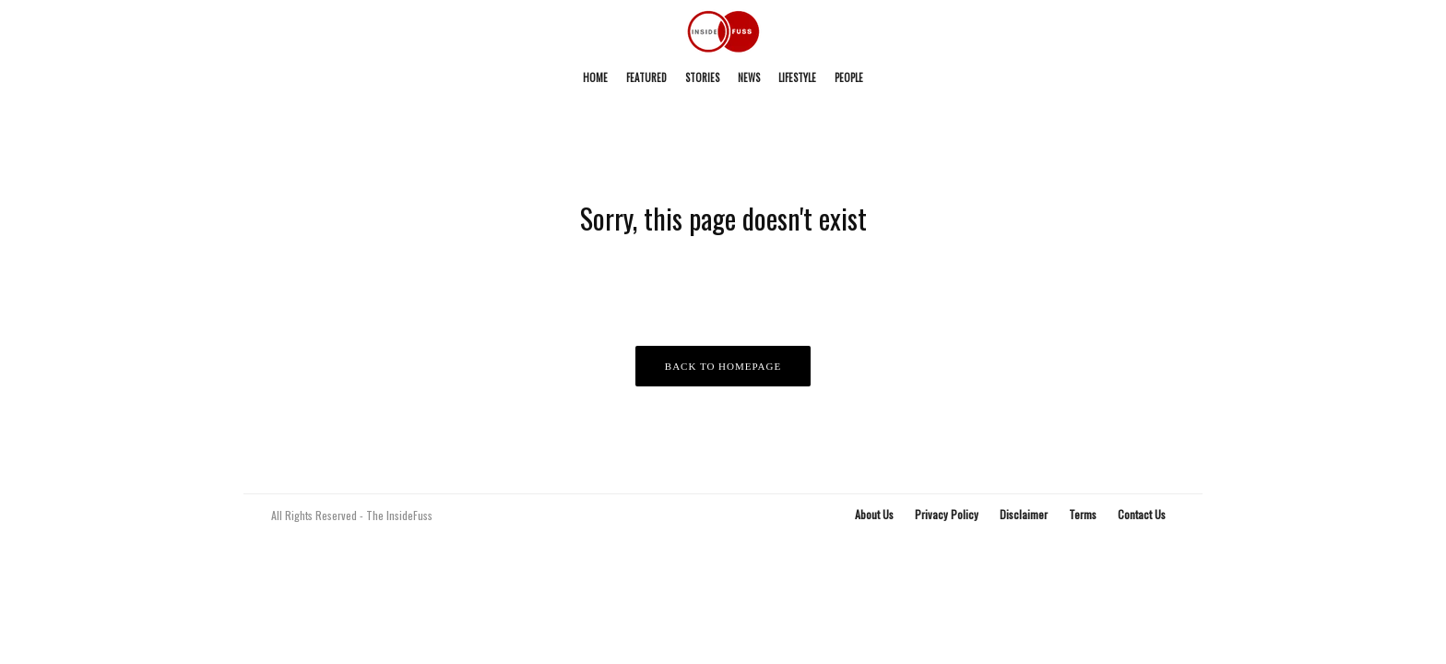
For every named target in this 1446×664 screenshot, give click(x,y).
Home (595, 77)
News (749, 77)
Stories (702, 77)
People (849, 77)
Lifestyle (797, 77)
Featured (646, 77)
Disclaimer (1024, 514)
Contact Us (1142, 514)
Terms (1082, 514)
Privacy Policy (946, 514)
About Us (874, 514)
